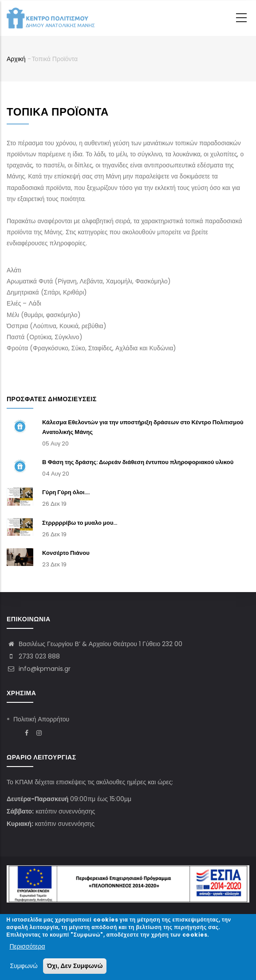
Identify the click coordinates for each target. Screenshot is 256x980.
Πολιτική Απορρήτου (41, 719)
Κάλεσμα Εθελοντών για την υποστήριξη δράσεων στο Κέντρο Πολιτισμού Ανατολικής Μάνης (143, 427)
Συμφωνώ (23, 967)
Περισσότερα (27, 948)
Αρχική (16, 58)
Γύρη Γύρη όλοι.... (66, 492)
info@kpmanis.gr (39, 668)
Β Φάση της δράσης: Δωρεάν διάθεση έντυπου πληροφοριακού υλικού (137, 462)
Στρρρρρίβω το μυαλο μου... (80, 523)
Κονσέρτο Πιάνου (66, 553)
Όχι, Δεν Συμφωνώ (75, 967)
